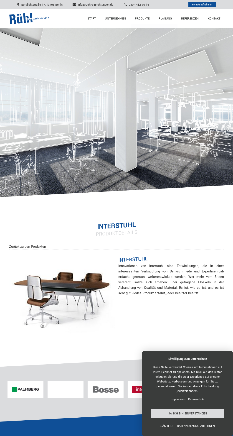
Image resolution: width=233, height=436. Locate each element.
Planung (165, 19)
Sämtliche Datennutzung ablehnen (187, 426)
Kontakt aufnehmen (202, 4)
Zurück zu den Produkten (27, 246)
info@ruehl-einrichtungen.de (95, 4)
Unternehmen (115, 19)
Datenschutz (196, 399)
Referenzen (190, 19)
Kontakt (214, 19)
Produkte (142, 19)
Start (91, 19)
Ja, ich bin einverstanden (187, 414)
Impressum (178, 399)
